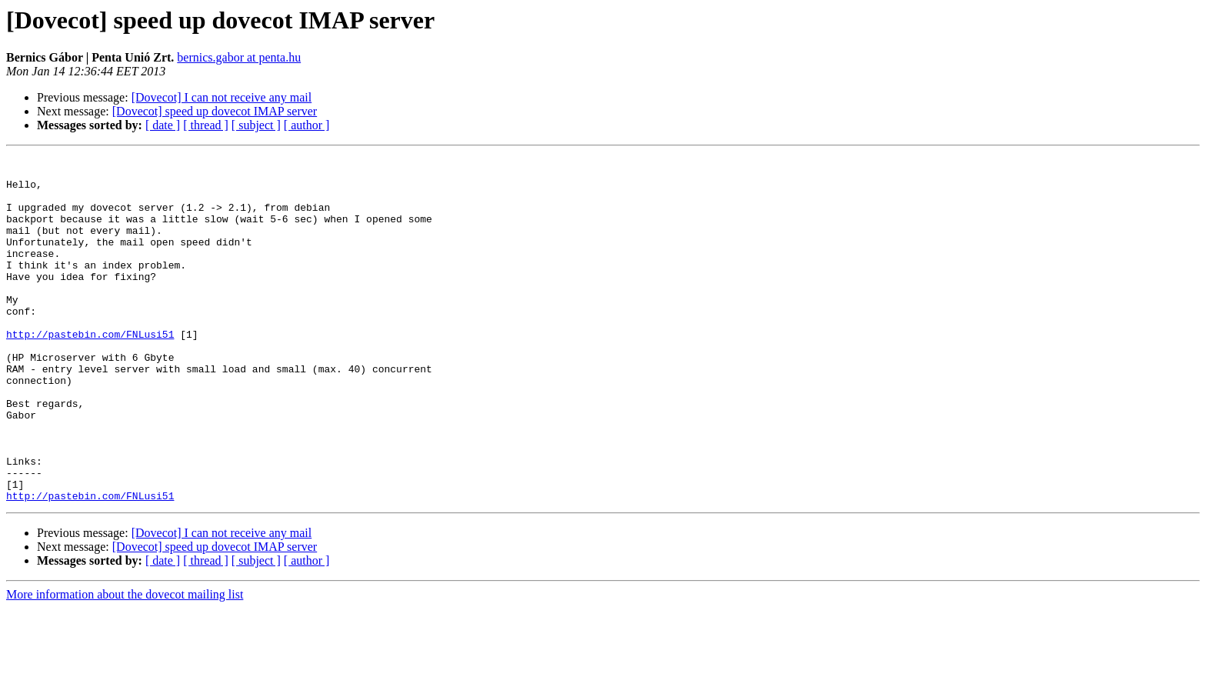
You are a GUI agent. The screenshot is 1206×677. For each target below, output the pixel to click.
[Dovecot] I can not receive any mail (222, 97)
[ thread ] (205, 125)
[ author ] (307, 125)
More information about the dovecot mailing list (124, 663)
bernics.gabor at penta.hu (239, 57)
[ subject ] (256, 125)
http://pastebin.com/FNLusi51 (90, 371)
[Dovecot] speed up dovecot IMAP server (214, 111)
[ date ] (162, 125)
